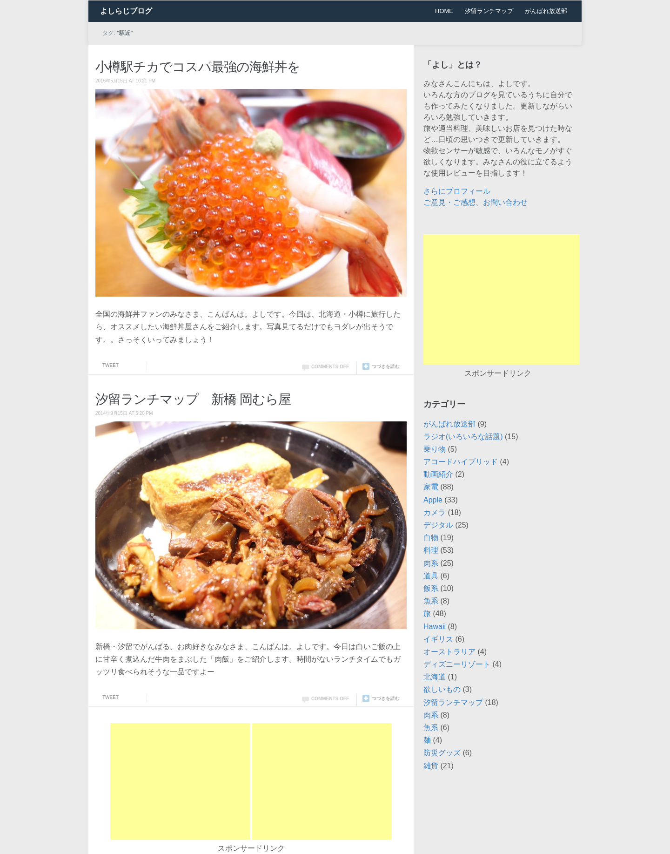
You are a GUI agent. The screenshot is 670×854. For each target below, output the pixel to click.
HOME (444, 10)
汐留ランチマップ (489, 10)
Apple (432, 500)
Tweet (110, 365)
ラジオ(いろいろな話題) (463, 437)
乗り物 (434, 449)
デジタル (438, 525)
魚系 (430, 601)
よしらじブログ (126, 11)
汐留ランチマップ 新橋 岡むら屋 (193, 399)
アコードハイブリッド (460, 462)
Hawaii (434, 626)
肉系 (430, 563)
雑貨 (430, 766)
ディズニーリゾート (456, 664)
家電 (430, 487)
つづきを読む (386, 366)
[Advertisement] (180, 781)
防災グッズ (442, 753)
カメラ (434, 512)
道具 (430, 576)
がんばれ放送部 (546, 10)
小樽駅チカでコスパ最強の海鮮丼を (197, 67)
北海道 (434, 677)
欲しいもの (442, 689)
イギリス (438, 639)
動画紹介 (438, 474)
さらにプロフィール (456, 191)
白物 (430, 538)
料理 (430, 550)
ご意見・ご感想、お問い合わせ (475, 202)
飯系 (430, 588)
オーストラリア (449, 652)
